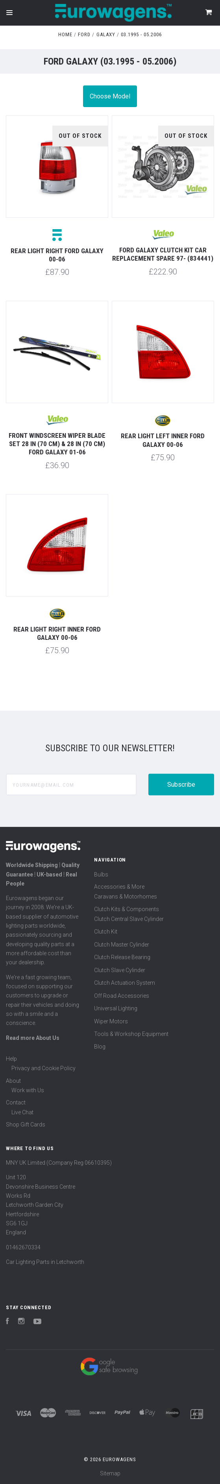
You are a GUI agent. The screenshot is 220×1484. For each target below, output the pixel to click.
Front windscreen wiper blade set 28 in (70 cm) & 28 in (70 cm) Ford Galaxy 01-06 (57, 444)
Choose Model (110, 96)
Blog (99, 1046)
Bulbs (101, 874)
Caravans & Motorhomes (125, 896)
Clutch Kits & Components (126, 909)
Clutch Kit (105, 931)
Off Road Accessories (121, 996)
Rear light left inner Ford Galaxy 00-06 (163, 440)
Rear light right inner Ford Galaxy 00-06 (57, 633)
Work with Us (27, 1090)
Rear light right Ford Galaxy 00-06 (57, 255)
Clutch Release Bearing (122, 957)
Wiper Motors (111, 1021)
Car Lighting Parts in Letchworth (45, 1262)
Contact (16, 1102)
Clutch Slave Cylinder (119, 970)
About (13, 1081)
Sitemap (110, 1473)
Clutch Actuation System (124, 983)
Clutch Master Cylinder (121, 944)
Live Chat (22, 1112)
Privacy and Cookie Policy (43, 1068)
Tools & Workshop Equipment (131, 1034)
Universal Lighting (115, 1008)
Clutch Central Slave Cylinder (129, 919)
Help (11, 1059)
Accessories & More (119, 887)
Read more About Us (32, 1038)
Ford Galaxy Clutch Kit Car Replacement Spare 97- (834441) (162, 254)
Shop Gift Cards (25, 1124)
